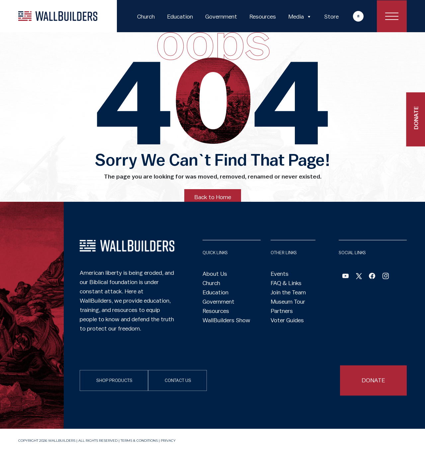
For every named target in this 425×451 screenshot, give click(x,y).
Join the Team (288, 292)
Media (300, 17)
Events (280, 274)
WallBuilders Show (226, 320)
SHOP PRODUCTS (114, 380)
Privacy (168, 440)
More (352, 16)
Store (331, 17)
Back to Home (212, 197)
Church (146, 17)
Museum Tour (288, 302)
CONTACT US (178, 380)
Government (221, 17)
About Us (215, 274)
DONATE (373, 380)
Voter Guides (287, 320)
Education (180, 17)
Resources (262, 17)
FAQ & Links (286, 283)
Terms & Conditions (139, 440)
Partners (282, 311)
